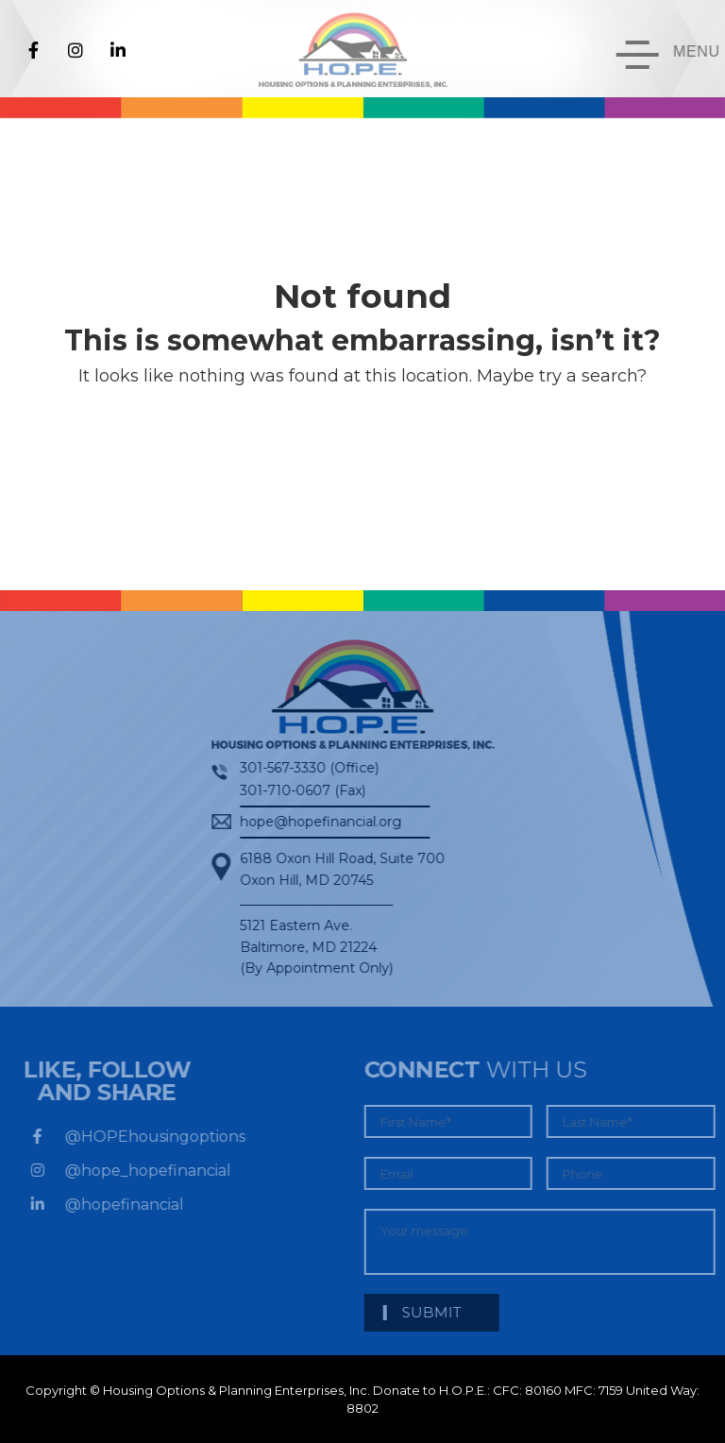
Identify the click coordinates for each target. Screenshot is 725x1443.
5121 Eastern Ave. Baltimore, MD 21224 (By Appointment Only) (307, 946)
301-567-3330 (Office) (300, 767)
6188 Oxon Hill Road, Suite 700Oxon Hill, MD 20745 (333, 869)
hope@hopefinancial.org (312, 821)
